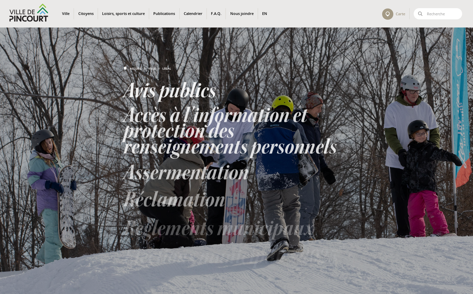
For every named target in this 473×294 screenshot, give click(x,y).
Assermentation (186, 177)
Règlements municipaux (218, 234)
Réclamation (174, 206)
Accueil (135, 68)
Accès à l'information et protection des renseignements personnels (230, 134)
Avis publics (169, 92)
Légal (166, 68)
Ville (152, 68)
